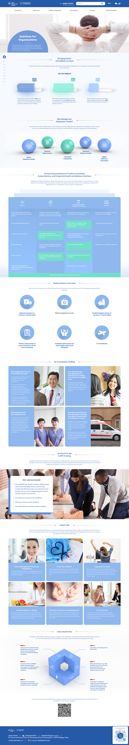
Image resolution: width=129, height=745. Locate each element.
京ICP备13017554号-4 (15, 740)
